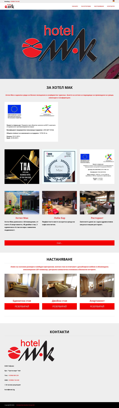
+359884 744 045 (14, 1)
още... (59, 243)
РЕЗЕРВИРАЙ (22, 306)
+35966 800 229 (13, 375)
